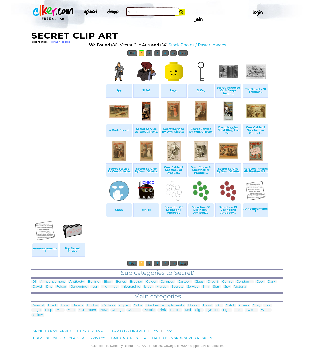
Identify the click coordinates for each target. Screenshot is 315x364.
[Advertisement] (68, 132)
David (37, 286)
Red (188, 310)
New (104, 310)
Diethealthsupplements (165, 305)
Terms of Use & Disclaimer (58, 338)
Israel (148, 286)
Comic (227, 281)
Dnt (49, 286)
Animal (38, 305)
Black (52, 305)
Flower (193, 305)
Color (138, 305)
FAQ (168, 330)
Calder (151, 281)
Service (192, 286)
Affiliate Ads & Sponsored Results (178, 338)
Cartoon (184, 281)
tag (155, 330)
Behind (94, 281)
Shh (206, 286)
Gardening (78, 286)
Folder (61, 286)
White (265, 310)
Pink (162, 310)
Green (244, 305)
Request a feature (127, 330)
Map (71, 310)
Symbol (212, 310)
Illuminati (109, 286)
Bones (121, 281)
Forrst (207, 305)
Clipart (213, 281)
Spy (227, 286)
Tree (238, 310)
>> (173, 53)
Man (59, 310)
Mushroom (87, 310)
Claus (199, 281)
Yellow (38, 315)
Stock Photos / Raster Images (197, 45)
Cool (260, 281)
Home (54, 41)
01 (34, 281)
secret (66, 41)
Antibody (76, 281)
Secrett (177, 286)
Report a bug (90, 330)
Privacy (97, 338)
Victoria (240, 286)
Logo (37, 310)
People (149, 310)
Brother (136, 281)
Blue (64, 305)
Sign (216, 286)
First (132, 53)
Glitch (230, 305)
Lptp (48, 310)
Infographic (131, 286)
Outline (134, 310)
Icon (95, 286)
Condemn (244, 281)
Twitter (251, 310)
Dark (271, 281)
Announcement (52, 281)
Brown (78, 305)
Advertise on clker (52, 330)
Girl (219, 305)
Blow (107, 281)
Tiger (227, 310)
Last (183, 53)
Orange (118, 310)
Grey (256, 305)
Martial (162, 286)
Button (92, 305)
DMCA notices (124, 338)
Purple (175, 310)
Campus (167, 281)
